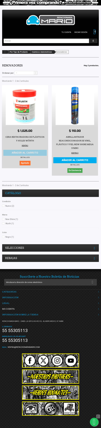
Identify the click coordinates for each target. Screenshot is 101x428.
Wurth (9, 223)
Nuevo (9, 206)
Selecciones (14, 247)
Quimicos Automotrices (42, 52)
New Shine (11, 219)
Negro (9, 237)
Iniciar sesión (80, 32)
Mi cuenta (8, 309)
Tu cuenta (66, 32)
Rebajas (11, 258)
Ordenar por (8, 73)
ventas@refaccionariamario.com (24, 347)
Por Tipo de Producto (19, 52)
